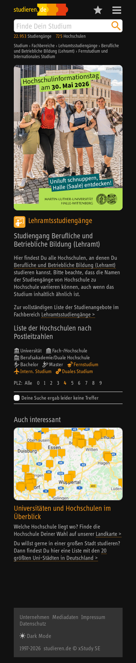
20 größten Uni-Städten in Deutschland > (60, 554)
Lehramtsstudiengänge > (68, 314)
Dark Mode (38, 635)
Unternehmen (34, 617)
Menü (117, 10)
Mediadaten (65, 617)
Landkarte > (108, 533)
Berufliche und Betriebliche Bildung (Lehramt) (65, 265)
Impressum (93, 617)
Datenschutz (33, 623)
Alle (28, 383)
